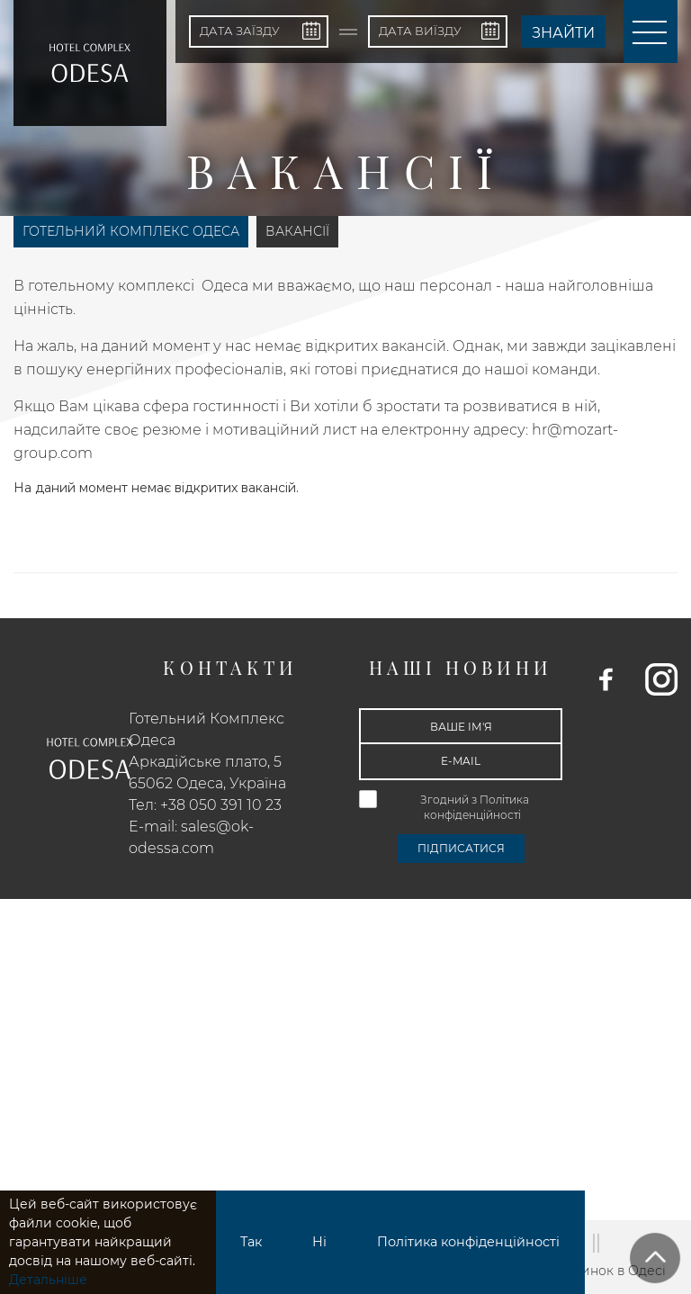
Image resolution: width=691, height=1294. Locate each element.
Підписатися (461, 848)
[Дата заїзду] (258, 31)
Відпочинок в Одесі (601, 1271)
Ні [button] (319, 1242)
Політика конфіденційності (468, 1242)
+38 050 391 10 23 (221, 804)
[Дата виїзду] (437, 31)
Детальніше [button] (48, 1280)
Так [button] (251, 1242)
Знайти (563, 32)
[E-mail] (460, 761)
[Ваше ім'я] (460, 726)
